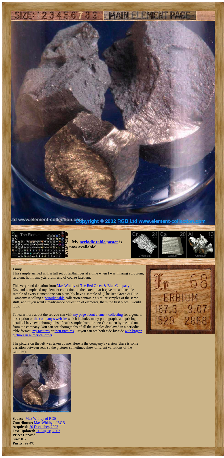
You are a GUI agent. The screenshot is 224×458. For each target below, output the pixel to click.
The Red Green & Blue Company (105, 286)
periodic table (55, 298)
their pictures (64, 331)
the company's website (50, 319)
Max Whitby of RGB (40, 418)
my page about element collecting (98, 314)
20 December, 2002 (43, 427)
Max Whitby (66, 286)
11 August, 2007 (48, 431)
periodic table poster (99, 241)
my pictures (41, 331)
